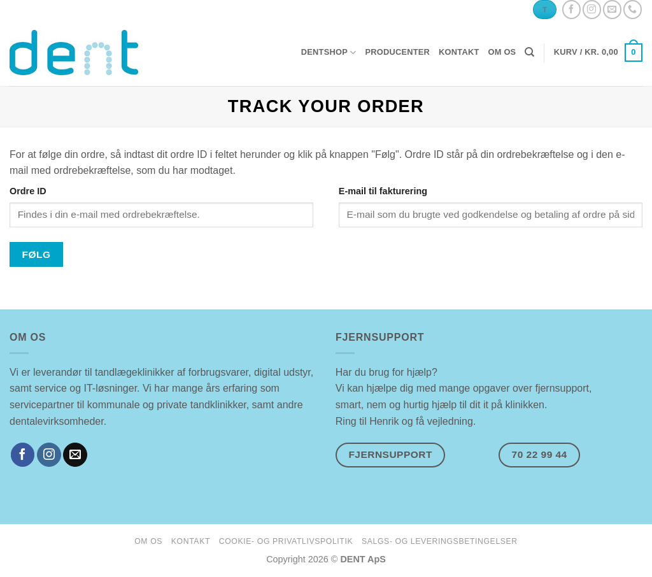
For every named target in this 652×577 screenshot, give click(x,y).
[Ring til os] (632, 9)
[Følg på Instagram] (592, 9)
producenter (397, 52)
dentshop (329, 52)
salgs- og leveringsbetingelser (440, 541)
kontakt (459, 52)
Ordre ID (28, 191)
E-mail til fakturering (383, 191)
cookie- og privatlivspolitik (286, 541)
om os (502, 52)
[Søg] (529, 52)
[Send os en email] (612, 9)
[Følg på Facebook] (571, 9)
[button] (598, 53)
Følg (36, 254)
